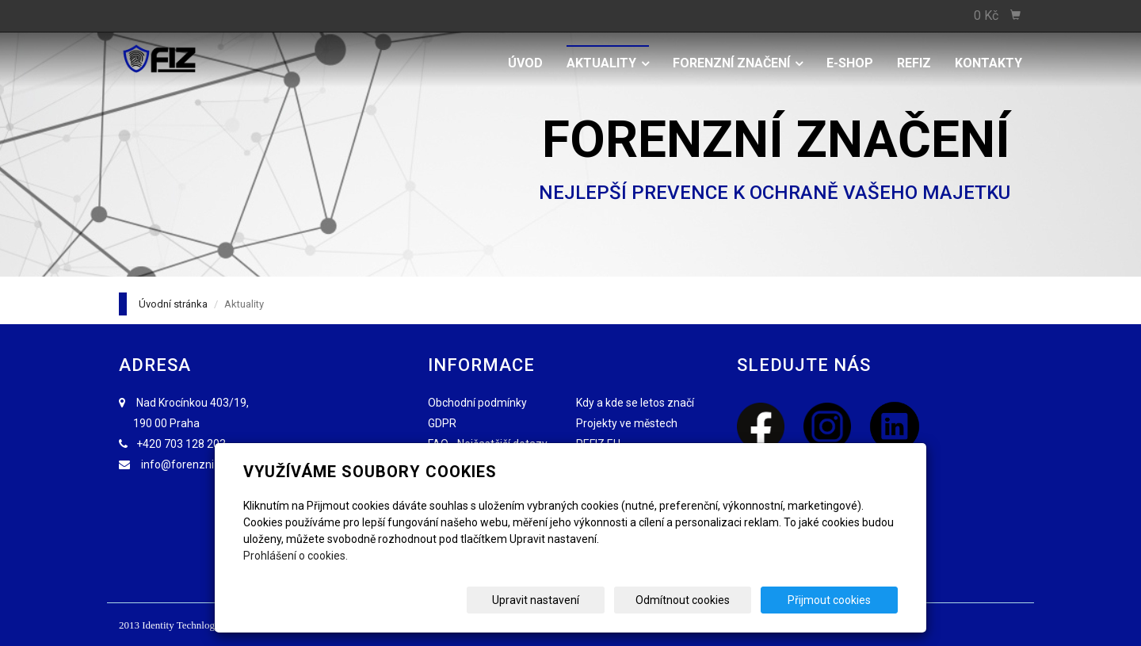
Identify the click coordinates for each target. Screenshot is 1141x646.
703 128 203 (195, 444)
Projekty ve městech (626, 423)
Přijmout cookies (837, 600)
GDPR (442, 423)
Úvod (525, 63)
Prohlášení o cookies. (295, 555)
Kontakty (988, 63)
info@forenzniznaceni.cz (204, 464)
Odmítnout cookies (706, 600)
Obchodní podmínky (477, 402)
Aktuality (608, 63)
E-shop (849, 63)
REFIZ (914, 63)
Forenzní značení (738, 63)
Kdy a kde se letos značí (635, 402)
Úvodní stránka (173, 304)
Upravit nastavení (576, 600)
